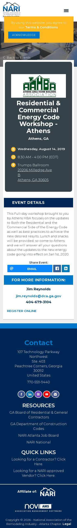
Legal (67, 524)
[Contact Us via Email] (55, 394)
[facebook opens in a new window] (57, 268)
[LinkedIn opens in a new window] (66, 268)
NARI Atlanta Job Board (38, 435)
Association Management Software (38, 508)
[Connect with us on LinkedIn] (30, 394)
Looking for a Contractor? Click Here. (38, 461)
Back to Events (16, 58)
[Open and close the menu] (46, 11)
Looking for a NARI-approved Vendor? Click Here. (38, 473)
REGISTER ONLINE (22, 311)
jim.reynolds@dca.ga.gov (38, 296)
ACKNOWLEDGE (24, 35)
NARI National (38, 442)
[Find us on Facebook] (21, 394)
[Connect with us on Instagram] (38, 394)
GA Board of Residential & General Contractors (38, 414)
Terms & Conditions (41, 27)
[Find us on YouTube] (47, 394)
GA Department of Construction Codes (38, 426)
